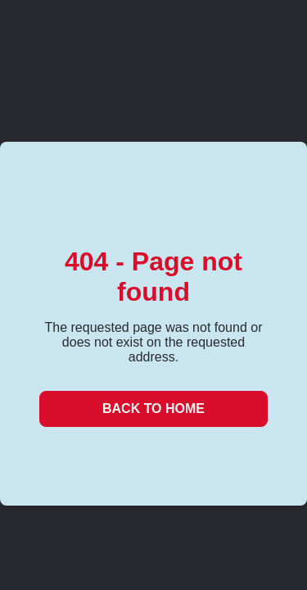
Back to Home (153, 408)
